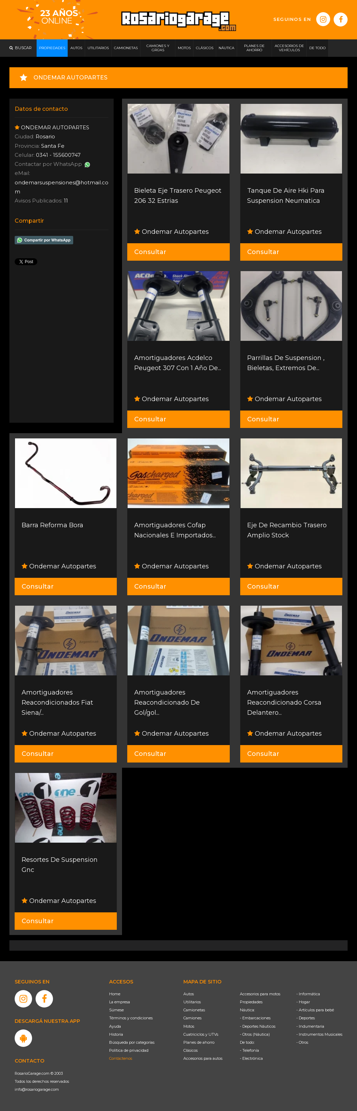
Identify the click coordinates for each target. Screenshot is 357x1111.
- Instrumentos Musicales (319, 1034)
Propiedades (251, 1001)
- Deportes (305, 1018)
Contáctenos (120, 1058)
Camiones (192, 1018)
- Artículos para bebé (315, 1009)
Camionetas (194, 1009)
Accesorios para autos (202, 1058)
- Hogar (303, 1001)
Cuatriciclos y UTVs (200, 1034)
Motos (188, 1026)
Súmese (116, 1009)
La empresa (119, 1001)
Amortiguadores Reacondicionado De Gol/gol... (167, 703)
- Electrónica (251, 1058)
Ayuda (115, 1026)
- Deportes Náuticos (257, 1026)
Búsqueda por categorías (131, 1042)
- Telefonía (249, 1050)
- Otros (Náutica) (255, 1034)
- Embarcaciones (255, 1018)
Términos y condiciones (131, 1018)
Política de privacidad (129, 1050)
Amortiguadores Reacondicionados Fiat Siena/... (57, 703)
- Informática (308, 993)
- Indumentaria (310, 1026)
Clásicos (190, 1050)
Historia (116, 1034)
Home (114, 993)
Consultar (150, 252)
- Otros (302, 1042)
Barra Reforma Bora (52, 525)
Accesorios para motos (260, 993)
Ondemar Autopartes (171, 232)
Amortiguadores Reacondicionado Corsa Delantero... (284, 703)
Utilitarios (192, 1001)
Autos (188, 993)
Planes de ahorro (198, 1042)
